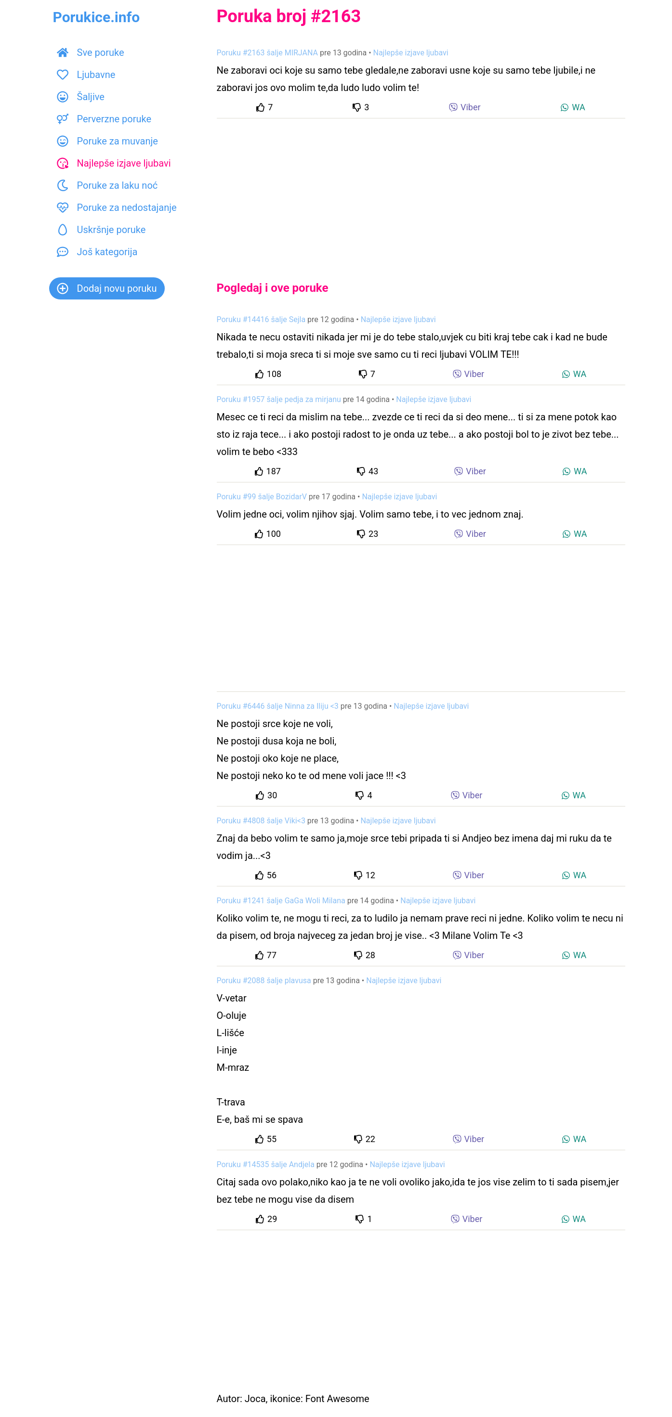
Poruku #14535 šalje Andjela (266, 1164)
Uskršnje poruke (101, 229)
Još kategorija (97, 252)
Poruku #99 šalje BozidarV (262, 496)
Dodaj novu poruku (107, 288)
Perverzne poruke (104, 119)
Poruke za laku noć (107, 185)
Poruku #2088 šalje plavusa (264, 980)
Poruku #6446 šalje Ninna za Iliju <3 (278, 706)
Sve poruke (90, 52)
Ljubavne (86, 74)
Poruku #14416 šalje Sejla (261, 319)
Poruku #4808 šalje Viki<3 (261, 820)
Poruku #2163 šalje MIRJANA (267, 52)
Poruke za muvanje (107, 141)
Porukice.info (96, 17)
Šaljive (81, 97)
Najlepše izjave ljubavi (114, 163)
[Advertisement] (421, 191)
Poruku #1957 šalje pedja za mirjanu (279, 399)
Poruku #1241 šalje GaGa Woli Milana (281, 900)
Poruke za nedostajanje (117, 207)
